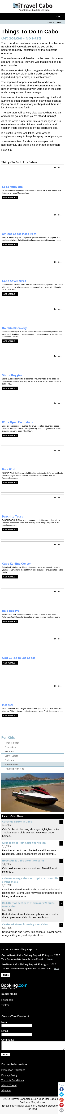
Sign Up (6, 1091)
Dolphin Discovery (14, 328)
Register (50, 22)
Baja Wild (8, 469)
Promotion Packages (13, 1071)
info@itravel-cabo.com (23, 1107)
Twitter (5, 1005)
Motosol (7, 705)
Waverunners (11, 764)
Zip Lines (9, 760)
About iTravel (9, 1086)
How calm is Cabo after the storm (23, 860)
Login (59, 22)
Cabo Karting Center (16, 563)
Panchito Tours (12, 516)
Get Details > (10, 197)
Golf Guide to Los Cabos (18, 658)
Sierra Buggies (12, 375)
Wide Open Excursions (17, 422)
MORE (6, 975)
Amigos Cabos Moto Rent (19, 234)
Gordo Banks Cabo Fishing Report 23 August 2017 (30, 955)
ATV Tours (10, 751)
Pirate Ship (10, 747)
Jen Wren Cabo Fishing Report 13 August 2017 (28, 964)
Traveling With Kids (14, 768)
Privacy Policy (9, 1076)
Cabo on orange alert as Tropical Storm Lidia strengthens (30, 880)
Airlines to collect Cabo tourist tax (24, 842)
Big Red (32, 1110)
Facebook (7, 999)
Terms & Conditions (12, 1081)
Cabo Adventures (14, 281)
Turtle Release (12, 742)
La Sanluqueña (12, 187)
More (50, 959)
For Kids (8, 737)
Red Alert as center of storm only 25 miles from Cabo (28, 904)
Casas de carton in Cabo (17, 821)
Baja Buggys (10, 611)
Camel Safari (11, 755)
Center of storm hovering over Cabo (25, 924)
